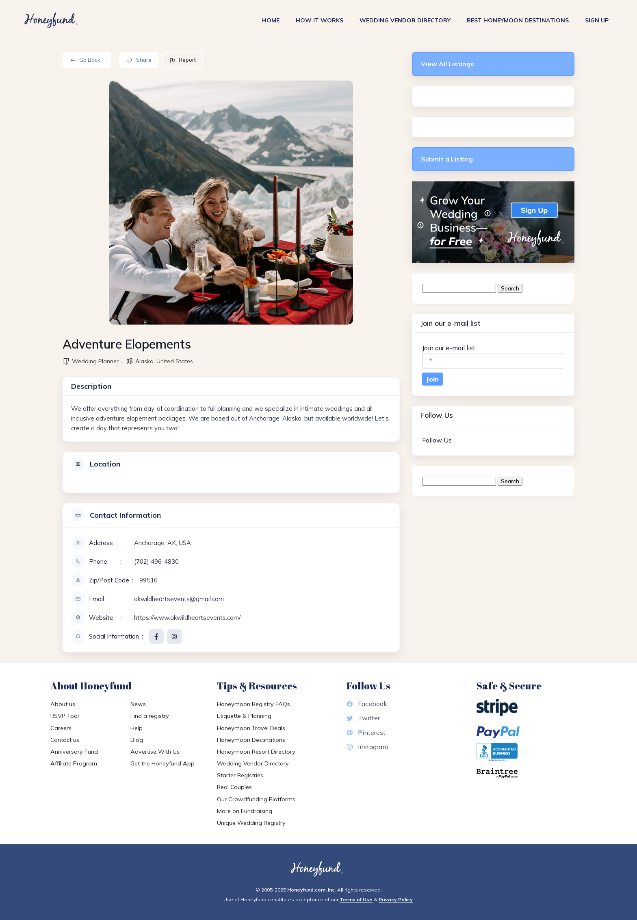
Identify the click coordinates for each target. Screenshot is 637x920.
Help (136, 728)
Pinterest (366, 732)
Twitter (363, 718)
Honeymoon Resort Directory (256, 751)
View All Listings (447, 64)
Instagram (367, 747)
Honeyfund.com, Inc (311, 890)
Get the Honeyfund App (162, 763)
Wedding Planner (95, 361)
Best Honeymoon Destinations (518, 20)
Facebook (367, 704)
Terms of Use (356, 899)
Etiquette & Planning (244, 715)
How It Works (319, 20)
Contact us (64, 739)
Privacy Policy (396, 899)
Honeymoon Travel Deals (251, 728)
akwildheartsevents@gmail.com (179, 599)
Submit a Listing (447, 159)
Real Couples (234, 787)
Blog (136, 739)
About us (62, 704)
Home (271, 20)
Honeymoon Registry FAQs (253, 704)
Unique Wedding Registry (251, 822)
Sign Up (597, 20)
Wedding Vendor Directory (405, 20)
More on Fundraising (244, 811)
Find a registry (149, 715)
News (138, 704)
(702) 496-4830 (156, 561)
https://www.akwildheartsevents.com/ (187, 617)
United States (174, 361)
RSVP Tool (64, 715)
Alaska (144, 361)
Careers (61, 728)
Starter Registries (240, 775)
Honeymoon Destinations (251, 739)
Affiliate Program (73, 763)
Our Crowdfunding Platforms (256, 799)
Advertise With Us (155, 751)
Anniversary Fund (74, 751)
